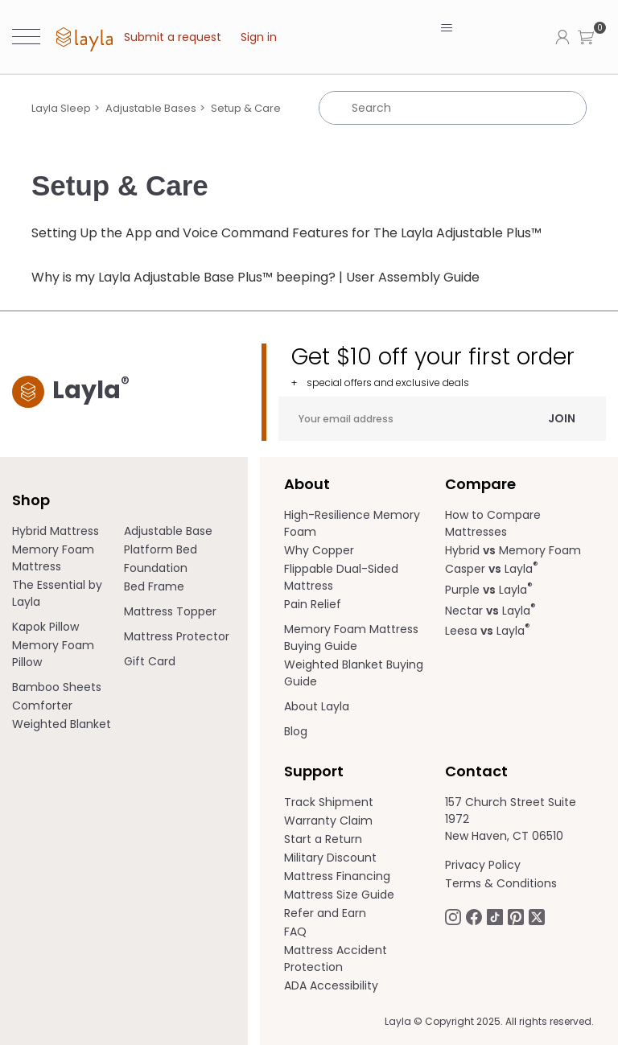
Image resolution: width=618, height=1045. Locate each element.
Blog (295, 731)
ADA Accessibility (331, 985)
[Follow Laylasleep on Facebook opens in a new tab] (474, 916)
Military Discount (330, 858)
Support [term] (314, 771)
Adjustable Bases (150, 108)
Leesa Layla (487, 631)
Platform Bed (160, 549)
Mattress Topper (170, 611)
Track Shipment (328, 802)
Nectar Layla (490, 611)
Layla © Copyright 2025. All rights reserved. (489, 1021)
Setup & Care (246, 108)
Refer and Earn (325, 913)
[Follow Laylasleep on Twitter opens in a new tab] (537, 916)
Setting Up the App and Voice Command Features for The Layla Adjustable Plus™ (286, 233)
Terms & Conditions (501, 883)
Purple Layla (489, 590)
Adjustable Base (168, 531)
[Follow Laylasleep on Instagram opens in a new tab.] (453, 916)
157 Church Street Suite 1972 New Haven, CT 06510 (510, 819)
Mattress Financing (337, 876)
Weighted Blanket (61, 724)
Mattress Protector (176, 636)
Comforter (42, 705)
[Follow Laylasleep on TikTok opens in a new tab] (495, 916)
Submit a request (172, 37)
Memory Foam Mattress (53, 557)
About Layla (316, 706)
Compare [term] (480, 484)
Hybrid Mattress (55, 531)
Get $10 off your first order (448, 366)
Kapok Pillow (45, 627)
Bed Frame (154, 586)
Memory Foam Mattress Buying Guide (351, 637)
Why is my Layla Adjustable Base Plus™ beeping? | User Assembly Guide (255, 277)
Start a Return (323, 839)
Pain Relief (312, 604)
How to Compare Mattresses (493, 523)
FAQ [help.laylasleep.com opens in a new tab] (295, 932)
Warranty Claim (328, 821)
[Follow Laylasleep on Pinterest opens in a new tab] (516, 916)
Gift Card (149, 661)
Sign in (259, 37)
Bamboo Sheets (56, 687)
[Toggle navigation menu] (446, 28)
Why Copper (319, 550)
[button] (586, 36)
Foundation (155, 568)
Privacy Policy (483, 865)
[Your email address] (442, 419)
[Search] (452, 108)
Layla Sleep (61, 108)
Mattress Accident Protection (335, 958)
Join (562, 418)
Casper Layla (491, 569)
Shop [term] (31, 500)
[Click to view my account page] (562, 36)
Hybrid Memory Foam (513, 550)
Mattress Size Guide (339, 895)
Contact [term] (476, 771)
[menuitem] (68, 531)
